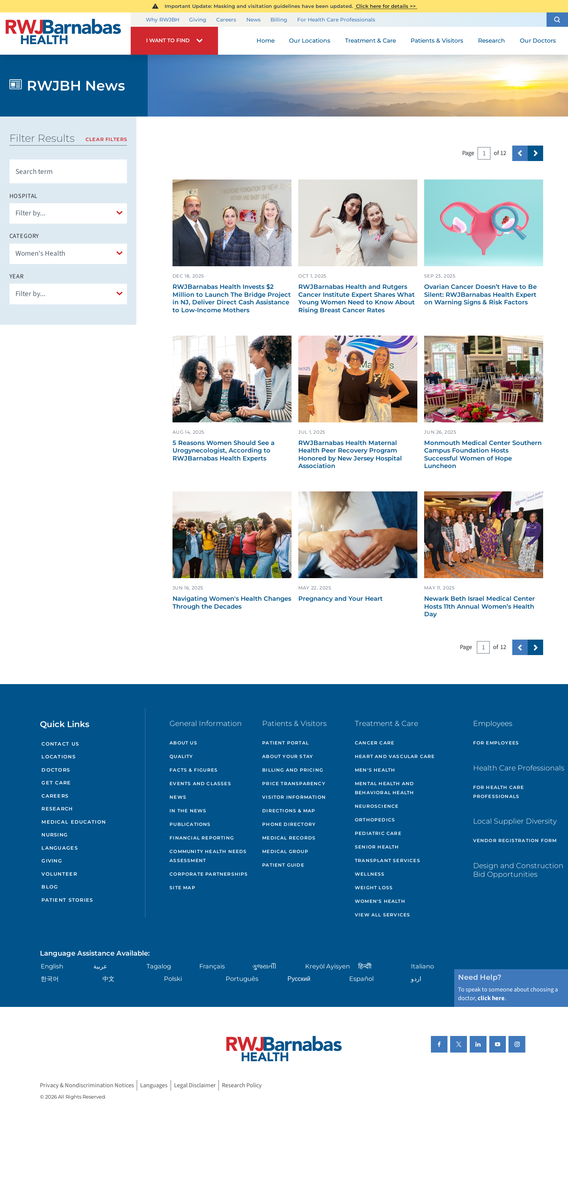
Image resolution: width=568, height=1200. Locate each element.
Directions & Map (288, 810)
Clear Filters (106, 139)
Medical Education (73, 822)
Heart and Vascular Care (395, 756)
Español (361, 978)
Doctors (55, 770)
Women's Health (380, 901)
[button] (557, 19)
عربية (100, 966)
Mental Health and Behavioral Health (384, 788)
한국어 (50, 978)
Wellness (370, 874)
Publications (190, 824)
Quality (181, 756)
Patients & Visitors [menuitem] (437, 40)
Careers (226, 20)
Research (57, 809)
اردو (416, 978)
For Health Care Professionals (336, 20)
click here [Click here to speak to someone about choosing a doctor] (491, 998)
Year (16, 276)
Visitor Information (294, 797)
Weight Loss (374, 887)
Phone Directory (289, 824)
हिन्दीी (364, 966)
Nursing (54, 835)
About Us (183, 743)
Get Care (56, 783)
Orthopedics (375, 820)
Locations (58, 757)
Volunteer (59, 874)
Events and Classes (200, 783)
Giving (197, 20)
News (253, 20)
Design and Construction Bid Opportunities (518, 870)
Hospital (23, 196)
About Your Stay (287, 756)
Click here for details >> (385, 6)
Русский (298, 978)
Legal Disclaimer (195, 1085)
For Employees (496, 743)
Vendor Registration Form (515, 840)
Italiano (422, 966)
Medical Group (285, 851)
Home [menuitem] (266, 40)
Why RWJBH (162, 20)
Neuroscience (377, 806)
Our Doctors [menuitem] (538, 40)
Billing (278, 20)
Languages (59, 848)
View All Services (382, 915)
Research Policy (242, 1085)
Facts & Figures (193, 770)
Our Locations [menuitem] (309, 40)
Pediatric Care (378, 833)
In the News (187, 810)
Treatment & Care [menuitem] (370, 40)
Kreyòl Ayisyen (327, 966)
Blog (49, 887)
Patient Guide (283, 865)
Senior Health (377, 847)
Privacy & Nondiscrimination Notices (87, 1085)
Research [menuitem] (491, 40)
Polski (173, 978)
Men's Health (375, 770)
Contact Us (60, 744)
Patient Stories (67, 900)
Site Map (182, 887)
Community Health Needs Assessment (208, 856)
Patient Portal (285, 743)
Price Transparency (293, 783)
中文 (108, 978)
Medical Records (289, 838)
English (52, 966)
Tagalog (159, 966)
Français (212, 966)
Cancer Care (374, 743)
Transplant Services (387, 860)
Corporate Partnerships (208, 874)
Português (242, 978)
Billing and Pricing (292, 770)
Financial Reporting (201, 838)
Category (24, 236)
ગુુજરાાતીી (264, 966)
